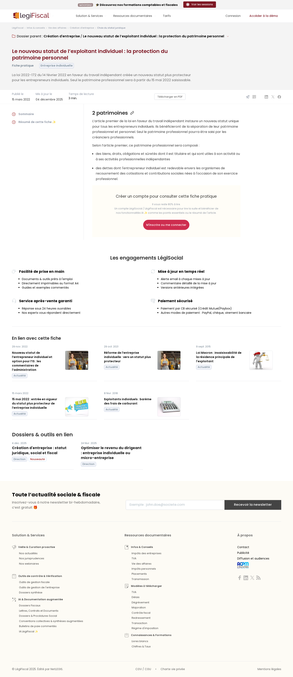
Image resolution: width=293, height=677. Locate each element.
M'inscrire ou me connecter (166, 225)
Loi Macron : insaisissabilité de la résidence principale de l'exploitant (218, 357)
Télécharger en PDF (169, 96)
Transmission (140, 579)
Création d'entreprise (62, 36)
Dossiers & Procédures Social (38, 616)
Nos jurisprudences (31, 558)
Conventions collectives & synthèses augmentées (51, 621)
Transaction (139, 623)
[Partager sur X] (273, 97)
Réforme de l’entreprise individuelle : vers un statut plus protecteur (127, 357)
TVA (134, 558)
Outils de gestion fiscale (34, 582)
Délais (136, 597)
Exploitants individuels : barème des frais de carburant (127, 401)
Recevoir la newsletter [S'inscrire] (253, 504)
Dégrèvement (140, 602)
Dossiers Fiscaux (29, 605)
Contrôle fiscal (141, 612)
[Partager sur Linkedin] (266, 97)
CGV (138, 669)
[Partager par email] (248, 97)
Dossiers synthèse (30, 592)
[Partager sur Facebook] (279, 97)
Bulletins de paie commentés (38, 626)
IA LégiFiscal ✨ (28, 631)
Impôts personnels (144, 568)
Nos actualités (28, 553)
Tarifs (167, 16)
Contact (243, 547)
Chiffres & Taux (141, 646)
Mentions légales (269, 669)
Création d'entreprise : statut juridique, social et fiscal (39, 450)
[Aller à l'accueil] (30, 15)
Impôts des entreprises (146, 553)
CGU (148, 669)
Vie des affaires (141, 563)
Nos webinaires (29, 563)
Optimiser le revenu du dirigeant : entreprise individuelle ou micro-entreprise (111, 452)
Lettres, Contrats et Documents (38, 610)
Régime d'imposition (145, 628)
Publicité (243, 553)
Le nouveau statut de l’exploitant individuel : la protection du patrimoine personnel (153, 36)
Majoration (139, 607)
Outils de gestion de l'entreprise (39, 587)
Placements (139, 574)
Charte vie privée (173, 669)
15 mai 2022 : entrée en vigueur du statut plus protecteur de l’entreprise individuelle (34, 403)
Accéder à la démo (263, 16)
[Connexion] (233, 16)
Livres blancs (140, 641)
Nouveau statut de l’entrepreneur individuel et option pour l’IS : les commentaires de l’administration (32, 361)
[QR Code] (254, 97)
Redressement (141, 618)
